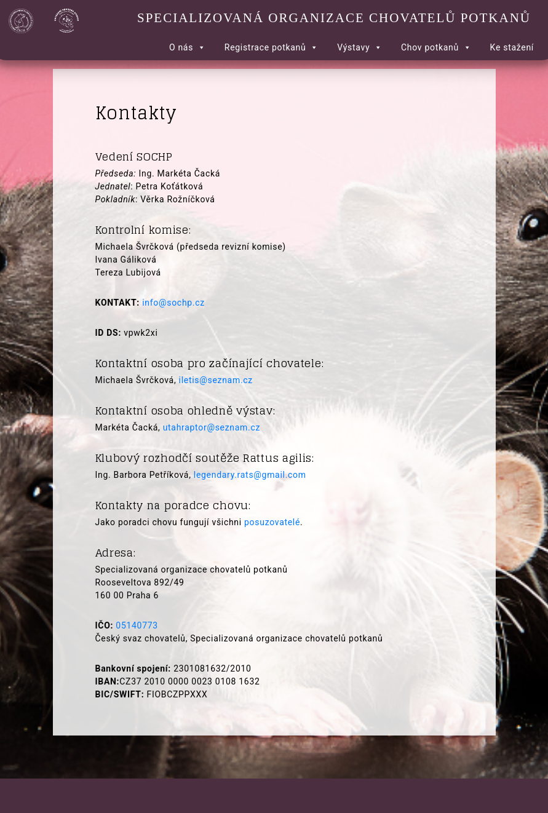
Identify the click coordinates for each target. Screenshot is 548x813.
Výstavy (360, 47)
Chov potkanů (436, 47)
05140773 (137, 625)
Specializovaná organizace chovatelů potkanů (334, 17)
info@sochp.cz (173, 302)
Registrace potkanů (271, 47)
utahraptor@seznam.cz (212, 427)
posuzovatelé (272, 522)
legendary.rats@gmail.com (250, 475)
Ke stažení (512, 47)
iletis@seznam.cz (216, 380)
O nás (187, 47)
